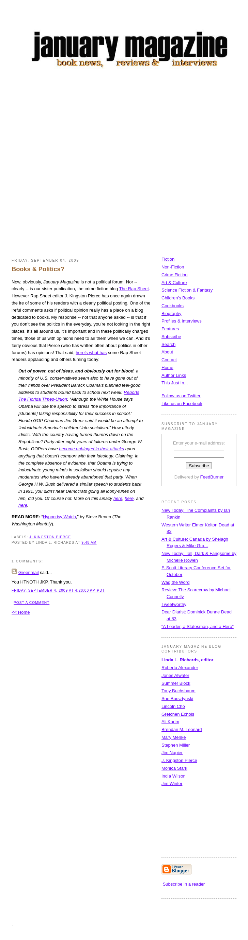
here (117, 498)
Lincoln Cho (173, 706)
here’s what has (91, 352)
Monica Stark (174, 768)
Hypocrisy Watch (59, 516)
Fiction (167, 259)
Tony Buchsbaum (178, 690)
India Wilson (173, 776)
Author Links (173, 375)
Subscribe (171, 336)
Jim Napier (172, 752)
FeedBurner (212, 477)
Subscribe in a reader (184, 884)
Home (167, 367)
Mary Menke (173, 737)
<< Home (21, 612)
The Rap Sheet (134, 288)
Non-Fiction (172, 266)
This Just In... (174, 382)
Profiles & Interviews (181, 321)
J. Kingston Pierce (50, 537)
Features (170, 328)
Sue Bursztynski (177, 698)
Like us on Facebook (181, 403)
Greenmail (28, 572)
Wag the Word (175, 582)
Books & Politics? (38, 269)
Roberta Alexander (179, 667)
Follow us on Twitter (181, 395)
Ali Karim (170, 721)
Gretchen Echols (177, 714)
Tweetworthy (173, 604)
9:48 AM (88, 542)
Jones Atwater (175, 675)
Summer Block (175, 683)
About (167, 351)
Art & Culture (174, 282)
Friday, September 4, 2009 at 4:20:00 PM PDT (58, 590)
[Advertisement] (88, 165)
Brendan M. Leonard (181, 729)
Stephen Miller (175, 745)
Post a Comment (31, 603)
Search (168, 344)
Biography (171, 313)
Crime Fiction (174, 274)
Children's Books (178, 297)
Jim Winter (171, 783)
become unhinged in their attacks (91, 448)
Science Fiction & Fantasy (187, 290)
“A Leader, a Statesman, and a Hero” (197, 626)
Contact (169, 359)
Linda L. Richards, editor (187, 659)
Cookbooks (172, 305)
